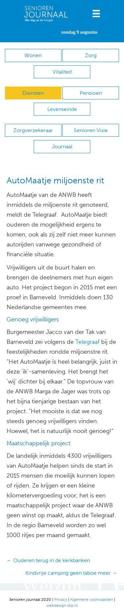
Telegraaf (87, 341)
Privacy (60, 599)
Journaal (62, 146)
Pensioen (91, 93)
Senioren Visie (91, 130)
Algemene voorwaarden (91, 599)
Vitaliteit (62, 72)
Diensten (33, 93)
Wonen (33, 55)
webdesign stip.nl (62, 605)
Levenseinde (62, 109)
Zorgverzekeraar (33, 130)
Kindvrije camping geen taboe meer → (71, 573)
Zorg (91, 55)
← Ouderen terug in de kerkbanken (48, 560)
